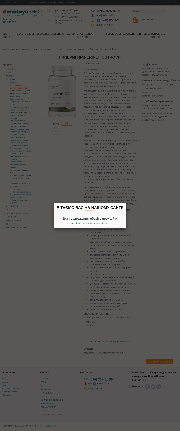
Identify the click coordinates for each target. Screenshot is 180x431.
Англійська (102, 223)
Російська (76, 223)
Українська (89, 223)
